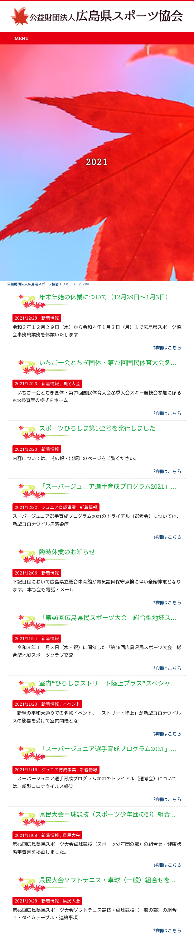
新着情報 (50, 318)
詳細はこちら (167, 348)
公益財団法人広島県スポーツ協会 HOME (38, 284)
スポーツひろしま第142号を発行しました (97, 428)
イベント (71, 704)
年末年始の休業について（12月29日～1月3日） (105, 297)
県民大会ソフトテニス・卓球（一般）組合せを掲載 (110, 880)
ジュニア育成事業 (58, 507)
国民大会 (71, 383)
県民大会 (71, 835)
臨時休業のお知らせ (67, 552)
